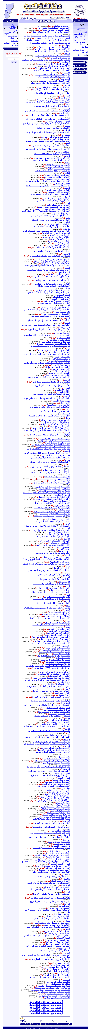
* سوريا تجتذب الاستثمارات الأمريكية (54, 651)
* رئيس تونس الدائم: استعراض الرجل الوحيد (51, 428)
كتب (85, 32)
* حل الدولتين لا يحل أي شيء (57, 940)
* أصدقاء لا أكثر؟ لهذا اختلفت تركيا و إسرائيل (51, 530)
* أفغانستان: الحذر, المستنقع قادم (55, 806)
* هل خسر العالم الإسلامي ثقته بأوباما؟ (53, 64)
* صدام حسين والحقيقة (60, 339)
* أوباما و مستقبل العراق (59, 971)
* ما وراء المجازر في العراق (58, 812)
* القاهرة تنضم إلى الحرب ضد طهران (54, 991)
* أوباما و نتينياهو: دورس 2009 (57, 224)
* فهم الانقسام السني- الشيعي (57, 596)
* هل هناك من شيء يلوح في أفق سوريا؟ (52, 760)
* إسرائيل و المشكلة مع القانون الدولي (53, 674)
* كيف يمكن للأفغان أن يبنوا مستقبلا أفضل (52, 923)
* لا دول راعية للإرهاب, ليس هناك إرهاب (53, 866)
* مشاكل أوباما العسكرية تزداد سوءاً (54, 488)
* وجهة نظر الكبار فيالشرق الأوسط (54, 750)
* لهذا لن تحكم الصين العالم (58, 190)
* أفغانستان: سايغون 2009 (59, 841)
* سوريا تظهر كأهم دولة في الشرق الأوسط (51, 847)
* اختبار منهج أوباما (62, 568)
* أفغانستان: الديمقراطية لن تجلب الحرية (52, 855)
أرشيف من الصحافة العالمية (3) (46, 1007)
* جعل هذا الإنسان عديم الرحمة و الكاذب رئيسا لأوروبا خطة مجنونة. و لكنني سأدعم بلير (47, 454)
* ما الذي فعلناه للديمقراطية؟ (57, 635)
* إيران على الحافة (62, 390)
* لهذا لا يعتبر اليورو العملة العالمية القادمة (52, 507)
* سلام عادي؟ (64, 549)
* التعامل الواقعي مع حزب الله (57, 177)
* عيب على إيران (63, 802)
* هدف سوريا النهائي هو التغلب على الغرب (51, 276)
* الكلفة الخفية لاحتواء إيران (58, 735)
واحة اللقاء (12, 32)
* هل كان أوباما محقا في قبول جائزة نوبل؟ (52, 499)
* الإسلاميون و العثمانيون (59, 543)
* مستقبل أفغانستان (61, 914)
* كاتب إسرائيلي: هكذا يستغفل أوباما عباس (51, 381)
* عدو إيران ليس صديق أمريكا (57, 442)
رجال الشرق (79, 34)
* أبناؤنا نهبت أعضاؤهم (60, 830)
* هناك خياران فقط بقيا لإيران (57, 622)
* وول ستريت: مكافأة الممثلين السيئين (53, 985)
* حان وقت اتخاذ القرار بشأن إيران (55, 263)
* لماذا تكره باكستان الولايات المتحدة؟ (53, 100)
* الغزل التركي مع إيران (60, 426)
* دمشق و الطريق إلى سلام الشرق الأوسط (51, 894)
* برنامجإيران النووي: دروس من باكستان (52, 987)
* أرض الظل (65, 403)
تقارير (15, 30)
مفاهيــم (81, 27)
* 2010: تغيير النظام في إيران (57, 66)
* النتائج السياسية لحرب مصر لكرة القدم (52, 259)
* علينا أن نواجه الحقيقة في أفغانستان (54, 870)
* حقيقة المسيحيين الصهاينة (58, 661)
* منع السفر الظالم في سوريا (57, 175)
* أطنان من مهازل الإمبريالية (58, 942)
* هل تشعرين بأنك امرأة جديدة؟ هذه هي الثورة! (50, 435)
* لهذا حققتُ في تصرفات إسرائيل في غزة (52, 483)
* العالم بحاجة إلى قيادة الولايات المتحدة (52, 55)
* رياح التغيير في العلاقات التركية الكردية (53, 800)
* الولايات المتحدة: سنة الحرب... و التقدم (52, 49)
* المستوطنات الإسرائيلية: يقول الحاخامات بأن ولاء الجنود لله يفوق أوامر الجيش (48, 120)
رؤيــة (14, 25)
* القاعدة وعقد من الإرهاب (58, 205)
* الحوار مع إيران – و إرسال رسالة (55, 420)
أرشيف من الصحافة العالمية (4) (46, 1005)
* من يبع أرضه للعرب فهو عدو (57, 782)
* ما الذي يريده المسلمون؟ (58, 405)
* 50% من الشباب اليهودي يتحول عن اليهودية (51, 697)
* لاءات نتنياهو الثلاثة (61, 653)
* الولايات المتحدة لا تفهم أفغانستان (54, 513)
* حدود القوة (64, 764)
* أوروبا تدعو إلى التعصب (59, 235)
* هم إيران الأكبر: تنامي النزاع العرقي (54, 490)
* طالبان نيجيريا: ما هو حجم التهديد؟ (54, 995)
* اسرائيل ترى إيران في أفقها (57, 794)
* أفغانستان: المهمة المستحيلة (57, 887)
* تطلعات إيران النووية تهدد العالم (56, 967)
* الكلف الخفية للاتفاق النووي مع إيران (53, 440)
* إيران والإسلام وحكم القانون (57, 993)
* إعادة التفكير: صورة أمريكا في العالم (53, 545)
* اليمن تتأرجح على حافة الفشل (56, 198)
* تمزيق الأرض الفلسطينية (58, 352)
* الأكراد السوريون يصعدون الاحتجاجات (53, 479)
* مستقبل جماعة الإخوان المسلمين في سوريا (50, 466)
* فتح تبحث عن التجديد (60, 965)
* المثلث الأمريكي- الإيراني (58, 633)
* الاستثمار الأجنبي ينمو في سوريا (55, 314)
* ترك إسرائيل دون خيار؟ (59, 612)
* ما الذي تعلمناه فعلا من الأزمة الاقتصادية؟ (52, 641)
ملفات (12, 28)
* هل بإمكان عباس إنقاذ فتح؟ (57, 969)
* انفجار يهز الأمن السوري (59, 192)
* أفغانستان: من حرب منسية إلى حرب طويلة (51, 989)
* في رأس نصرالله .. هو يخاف (57, 868)
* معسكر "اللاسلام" (62, 547)
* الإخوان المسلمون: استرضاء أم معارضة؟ (52, 515)
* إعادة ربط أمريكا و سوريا (58, 981)
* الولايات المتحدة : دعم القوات (56, 470)
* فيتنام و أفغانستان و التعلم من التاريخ (53, 343)
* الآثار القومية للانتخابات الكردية (56, 684)
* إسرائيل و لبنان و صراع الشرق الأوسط (53, 209)
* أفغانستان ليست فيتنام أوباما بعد (55, 748)
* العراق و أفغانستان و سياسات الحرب (53, 446)
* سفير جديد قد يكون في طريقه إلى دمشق (51, 145)
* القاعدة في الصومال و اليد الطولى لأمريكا (51, 691)
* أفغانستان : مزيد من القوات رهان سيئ (53, 486)
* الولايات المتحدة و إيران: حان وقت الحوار (52, 741)
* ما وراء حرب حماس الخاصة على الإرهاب (52, 823)
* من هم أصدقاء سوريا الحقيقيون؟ (55, 438)
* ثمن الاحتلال (64, 509)
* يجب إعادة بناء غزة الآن (59, 139)
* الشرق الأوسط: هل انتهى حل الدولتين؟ (52, 290)
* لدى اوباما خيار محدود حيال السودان (54, 497)
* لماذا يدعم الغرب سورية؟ (58, 857)
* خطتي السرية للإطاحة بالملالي (56, 501)
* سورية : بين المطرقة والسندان (56, 649)
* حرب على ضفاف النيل (59, 851)
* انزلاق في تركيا (63, 243)
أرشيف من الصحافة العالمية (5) (46, 1002)
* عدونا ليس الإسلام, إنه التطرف (56, 341)
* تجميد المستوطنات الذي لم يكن (55, 137)
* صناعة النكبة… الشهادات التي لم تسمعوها (51, 827)
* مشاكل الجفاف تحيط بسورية (57, 616)
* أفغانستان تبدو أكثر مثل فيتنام (56, 762)
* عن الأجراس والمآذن (60, 57)
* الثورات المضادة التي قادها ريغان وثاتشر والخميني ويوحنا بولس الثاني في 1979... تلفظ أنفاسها (48, 666)
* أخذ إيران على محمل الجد (58, 722)
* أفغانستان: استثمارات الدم (58, 853)
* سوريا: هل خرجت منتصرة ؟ (57, 179)
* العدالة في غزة (63, 657)
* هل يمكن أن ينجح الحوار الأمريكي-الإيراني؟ (51, 637)
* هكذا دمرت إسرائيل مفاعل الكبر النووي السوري (48, 329)
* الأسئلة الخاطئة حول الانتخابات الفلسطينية (51, 444)
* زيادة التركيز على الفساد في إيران (55, 639)
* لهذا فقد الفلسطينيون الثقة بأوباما (55, 541)
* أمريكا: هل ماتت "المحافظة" (57, 790)
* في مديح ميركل (62, 804)
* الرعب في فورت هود (60, 369)
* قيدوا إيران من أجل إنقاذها (58, 534)
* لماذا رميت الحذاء (62, 693)
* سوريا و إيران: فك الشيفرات (57, 798)
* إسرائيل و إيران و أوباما (59, 792)
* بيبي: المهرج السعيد (61, 845)
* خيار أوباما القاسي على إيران (57, 709)
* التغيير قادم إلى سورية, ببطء (57, 925)
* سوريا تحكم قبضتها (61, 780)
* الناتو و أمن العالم (62, 843)
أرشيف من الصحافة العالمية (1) (46, 1013)
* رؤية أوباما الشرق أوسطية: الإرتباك (54, 796)
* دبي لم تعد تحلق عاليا (60, 239)
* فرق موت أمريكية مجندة (59, 274)
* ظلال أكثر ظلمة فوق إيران (58, 983)
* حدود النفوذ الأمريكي (60, 810)
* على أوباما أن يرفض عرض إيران (55, 422)
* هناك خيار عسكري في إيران (57, 944)
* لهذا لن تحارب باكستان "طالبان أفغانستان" (51, 284)
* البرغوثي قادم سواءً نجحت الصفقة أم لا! (52, 247)
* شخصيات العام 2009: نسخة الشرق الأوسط (51, 89)
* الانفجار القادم (63, 973)
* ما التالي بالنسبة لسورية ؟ (58, 647)
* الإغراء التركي (63, 392)
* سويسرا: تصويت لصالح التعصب (56, 237)
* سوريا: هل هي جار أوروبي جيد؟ (56, 808)
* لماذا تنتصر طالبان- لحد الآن (57, 916)
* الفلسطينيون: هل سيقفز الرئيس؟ (55, 307)
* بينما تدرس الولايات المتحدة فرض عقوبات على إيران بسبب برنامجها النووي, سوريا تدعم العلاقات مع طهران (46, 42)
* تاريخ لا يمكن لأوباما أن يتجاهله (56, 814)
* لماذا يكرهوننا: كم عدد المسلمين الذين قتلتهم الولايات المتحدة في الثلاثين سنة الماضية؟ (46, 232)
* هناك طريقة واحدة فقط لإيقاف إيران (53, 87)
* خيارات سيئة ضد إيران (60, 590)
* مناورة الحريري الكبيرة (59, 629)
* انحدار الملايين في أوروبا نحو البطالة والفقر (51, 32)
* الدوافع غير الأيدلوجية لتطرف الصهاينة (53, 158)
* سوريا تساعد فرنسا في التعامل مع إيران (52, 859)
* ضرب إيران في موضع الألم (58, 164)
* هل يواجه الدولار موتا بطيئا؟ (57, 367)
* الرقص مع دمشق (62, 963)
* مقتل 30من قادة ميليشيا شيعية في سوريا (51, 678)
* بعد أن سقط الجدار (61, 358)
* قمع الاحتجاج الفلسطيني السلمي (55, 81)
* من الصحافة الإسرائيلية (59, 631)
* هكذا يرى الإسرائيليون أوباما (57, 166)
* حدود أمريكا (64, 551)
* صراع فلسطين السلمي (59, 713)
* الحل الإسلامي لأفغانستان (58, 519)
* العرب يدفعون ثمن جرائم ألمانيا (56, 784)
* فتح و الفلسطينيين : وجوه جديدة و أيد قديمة (50, 897)
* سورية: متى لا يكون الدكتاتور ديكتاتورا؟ (52, 68)
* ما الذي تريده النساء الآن (59, 481)
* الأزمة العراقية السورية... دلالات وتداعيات (52, 280)
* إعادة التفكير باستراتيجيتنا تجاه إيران (54, 711)
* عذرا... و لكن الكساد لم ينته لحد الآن (54, 724)
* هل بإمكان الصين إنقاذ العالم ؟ (56, 975)
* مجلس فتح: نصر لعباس (59, 908)
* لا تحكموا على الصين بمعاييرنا (57, 998)
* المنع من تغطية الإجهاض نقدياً (56, 301)
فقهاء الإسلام (81, 55)
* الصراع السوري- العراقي (59, 720)
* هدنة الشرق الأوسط (60, 299)
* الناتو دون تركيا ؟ (62, 371)
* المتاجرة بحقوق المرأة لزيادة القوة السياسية (50, 255)
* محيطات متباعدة (62, 333)
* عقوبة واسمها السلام (60, 881)
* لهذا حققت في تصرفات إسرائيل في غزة (52, 511)
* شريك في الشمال (61, 297)
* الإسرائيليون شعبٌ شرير (59, 245)
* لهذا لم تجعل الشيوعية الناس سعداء (54, 350)
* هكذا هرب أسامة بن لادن (59, 168)
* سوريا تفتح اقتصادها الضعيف (57, 758)
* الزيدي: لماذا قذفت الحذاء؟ (58, 663)
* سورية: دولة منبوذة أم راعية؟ (57, 557)
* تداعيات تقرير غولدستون (58, 532)
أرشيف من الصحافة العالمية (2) (46, 1010)
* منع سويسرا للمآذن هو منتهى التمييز (54, 207)
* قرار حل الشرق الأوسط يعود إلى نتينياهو (52, 261)
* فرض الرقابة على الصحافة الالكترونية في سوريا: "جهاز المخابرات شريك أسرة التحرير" (46, 706)
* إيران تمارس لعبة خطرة (59, 241)
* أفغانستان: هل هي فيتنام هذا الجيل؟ (54, 655)
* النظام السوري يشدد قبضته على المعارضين (50, 959)
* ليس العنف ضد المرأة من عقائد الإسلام (52, 74)
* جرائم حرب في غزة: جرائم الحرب (54, 672)
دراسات (79, 29)
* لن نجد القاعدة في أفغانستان (57, 477)
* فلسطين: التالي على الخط (58, 375)
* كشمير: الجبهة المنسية (59, 373)
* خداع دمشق (64, 695)
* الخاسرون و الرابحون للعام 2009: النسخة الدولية (49, 115)
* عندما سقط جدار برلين (59, 360)
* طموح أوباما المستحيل (59, 676)
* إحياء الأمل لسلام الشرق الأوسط (55, 424)
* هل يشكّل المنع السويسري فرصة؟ (54, 47)
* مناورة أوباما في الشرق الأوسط (55, 659)
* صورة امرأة (64, 98)
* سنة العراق (64, 906)
